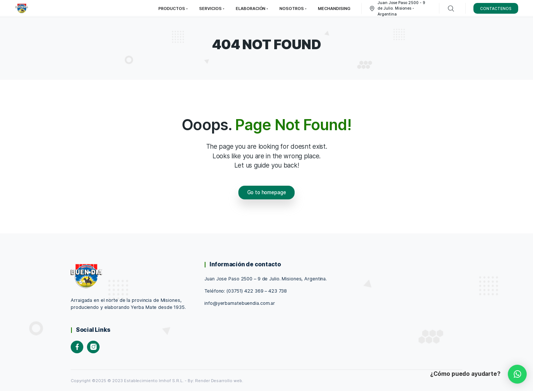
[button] (517, 374)
